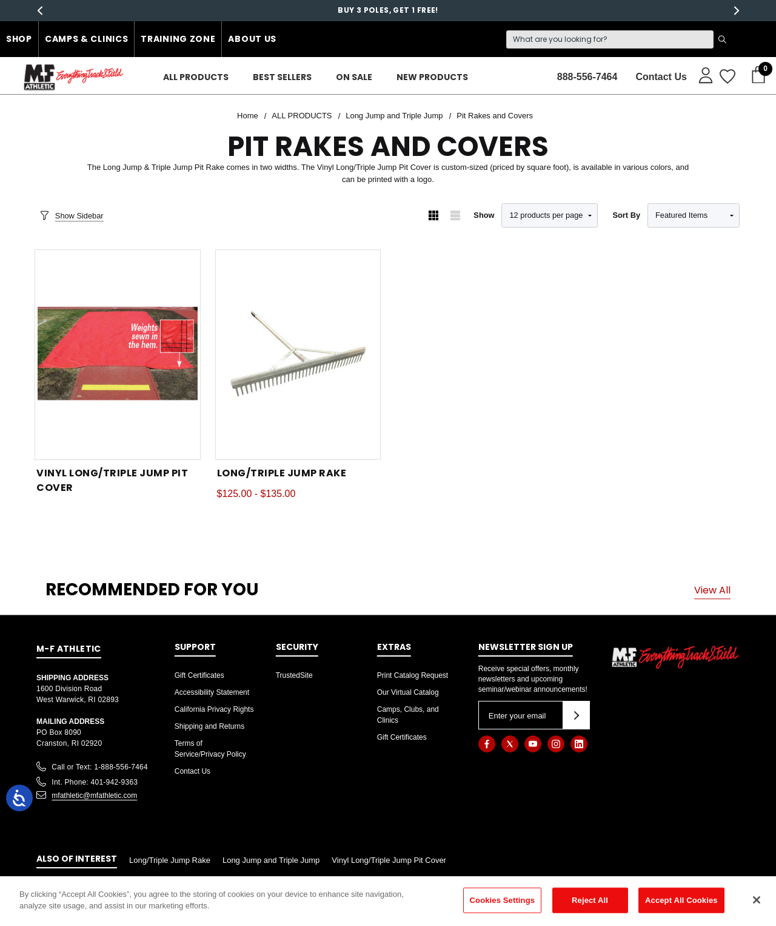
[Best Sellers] (282, 77)
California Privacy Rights (214, 709)
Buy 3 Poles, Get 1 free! (388, 12)
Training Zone (178, 39)
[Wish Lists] (727, 77)
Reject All (590, 900)
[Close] (756, 900)
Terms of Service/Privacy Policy (210, 749)
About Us (252, 39)
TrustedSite (294, 675)
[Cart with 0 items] (755, 75)
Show (483, 215)
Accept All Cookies (681, 900)
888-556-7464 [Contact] (587, 77)
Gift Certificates (199, 675)
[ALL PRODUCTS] (196, 77)
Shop (19, 39)
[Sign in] (700, 74)
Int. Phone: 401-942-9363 (95, 782)
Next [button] (736, 10)
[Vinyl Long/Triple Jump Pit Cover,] (117, 355)
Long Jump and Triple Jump (270, 860)
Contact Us (192, 771)
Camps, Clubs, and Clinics (408, 715)
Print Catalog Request (412, 675)
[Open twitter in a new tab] (509, 743)
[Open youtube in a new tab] (532, 743)
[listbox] (693, 215)
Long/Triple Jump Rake (169, 860)
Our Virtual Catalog (408, 692)
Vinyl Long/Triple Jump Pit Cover (389, 860)
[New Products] (432, 77)
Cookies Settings (502, 900)
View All (712, 589)
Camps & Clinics (87, 39)
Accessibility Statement (212, 692)
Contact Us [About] (660, 77)
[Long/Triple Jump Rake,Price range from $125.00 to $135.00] (298, 355)
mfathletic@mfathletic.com (94, 795)
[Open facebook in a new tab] (486, 743)
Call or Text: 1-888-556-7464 (100, 767)
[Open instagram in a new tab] (555, 743)
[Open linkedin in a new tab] (578, 743)
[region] (388, 901)
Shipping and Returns (209, 726)
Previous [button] (39, 10)
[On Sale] (354, 77)
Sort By (626, 215)
